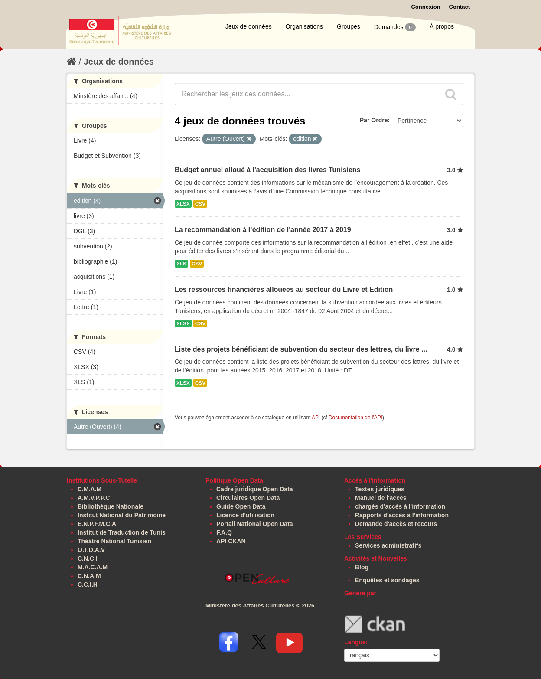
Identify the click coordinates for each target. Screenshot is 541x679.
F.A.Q (224, 532)
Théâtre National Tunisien (114, 541)
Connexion (425, 6)
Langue (355, 642)
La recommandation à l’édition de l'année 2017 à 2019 (263, 229)
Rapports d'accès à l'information (402, 515)
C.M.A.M (89, 489)
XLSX (183, 204)
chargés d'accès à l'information (400, 506)
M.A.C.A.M (93, 567)
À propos (442, 26)
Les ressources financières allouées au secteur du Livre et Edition (284, 289)
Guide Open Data (241, 506)
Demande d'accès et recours (396, 523)
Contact (459, 6)
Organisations (304, 26)
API (316, 418)
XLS (181, 264)
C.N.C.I (88, 558)
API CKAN (231, 541)
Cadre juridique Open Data (254, 489)
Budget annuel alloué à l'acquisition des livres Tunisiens (268, 169)
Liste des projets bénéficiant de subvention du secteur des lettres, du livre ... (301, 349)
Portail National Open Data (254, 523)
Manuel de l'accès (381, 497)
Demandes (395, 27)
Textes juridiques (379, 489)
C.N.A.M (89, 575)
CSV (200, 204)
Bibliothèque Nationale (110, 506)
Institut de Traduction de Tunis (122, 532)
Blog (361, 567)
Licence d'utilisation (245, 515)
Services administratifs (388, 545)
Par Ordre (374, 120)
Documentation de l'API (355, 418)
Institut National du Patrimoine (122, 515)
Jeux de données (248, 26)
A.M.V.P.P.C (94, 497)
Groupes (348, 26)
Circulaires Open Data (248, 497)
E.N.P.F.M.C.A (97, 523)
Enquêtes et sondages (387, 580)
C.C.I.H (88, 584)
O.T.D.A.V (91, 549)
